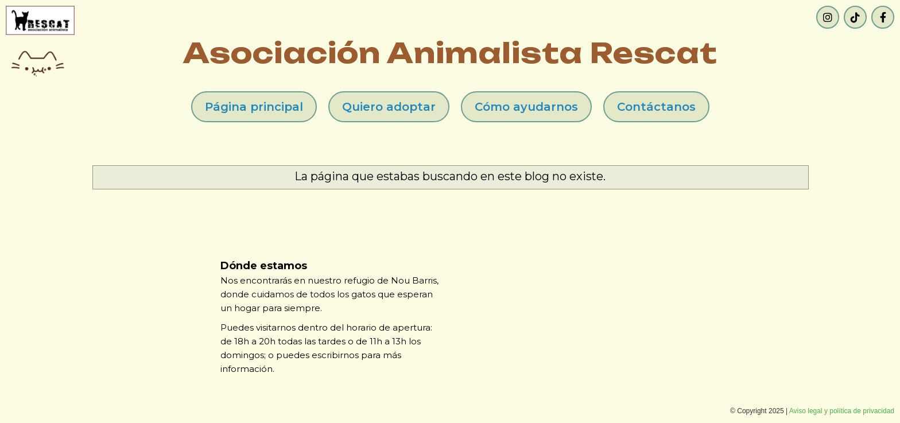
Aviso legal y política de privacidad (841, 411)
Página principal (254, 107)
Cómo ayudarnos (526, 107)
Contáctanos (656, 107)
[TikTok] (855, 17)
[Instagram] (827, 17)
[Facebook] (882, 17)
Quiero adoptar (389, 107)
